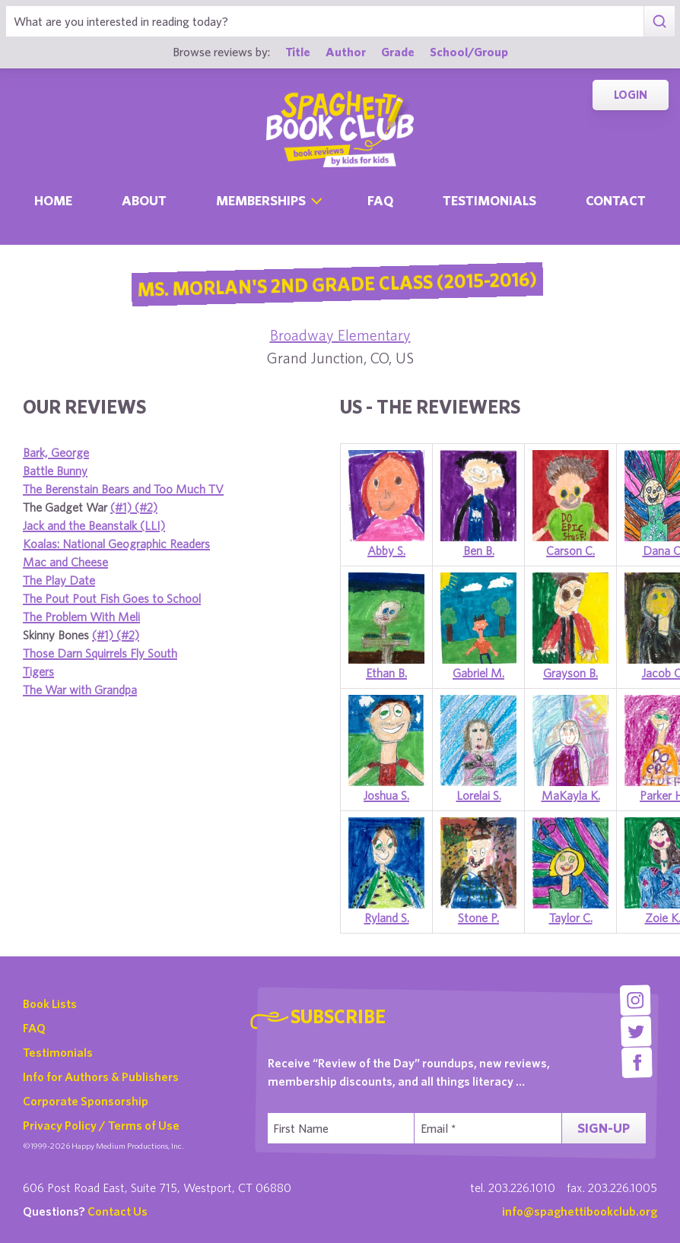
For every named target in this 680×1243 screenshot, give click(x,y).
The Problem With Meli (81, 616)
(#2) (146, 507)
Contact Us (117, 1211)
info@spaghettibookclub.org (579, 1211)
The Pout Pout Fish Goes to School (112, 598)
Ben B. (478, 550)
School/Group (469, 51)
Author (346, 51)
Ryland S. (386, 917)
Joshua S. (386, 795)
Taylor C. (571, 917)
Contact (616, 200)
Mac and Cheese (65, 562)
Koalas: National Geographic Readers (116, 543)
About (144, 200)
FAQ (34, 1028)
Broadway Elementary (340, 335)
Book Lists (50, 1003)
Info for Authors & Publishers (101, 1076)
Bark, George (56, 452)
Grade (398, 51)
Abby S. (386, 550)
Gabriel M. (478, 673)
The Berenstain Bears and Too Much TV (123, 489)
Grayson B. (570, 673)
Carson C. (570, 550)
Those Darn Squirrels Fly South (100, 653)
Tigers (38, 671)
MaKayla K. (571, 795)
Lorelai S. (478, 795)
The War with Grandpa (80, 689)
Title (297, 51)
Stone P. (478, 917)
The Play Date (59, 580)
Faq (380, 200)
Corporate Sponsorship (85, 1101)
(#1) (122, 507)
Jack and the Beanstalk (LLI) (94, 525)
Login (630, 94)
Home (53, 200)
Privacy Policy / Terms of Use (101, 1125)
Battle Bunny (55, 470)
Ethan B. (386, 673)
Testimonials (489, 200)
